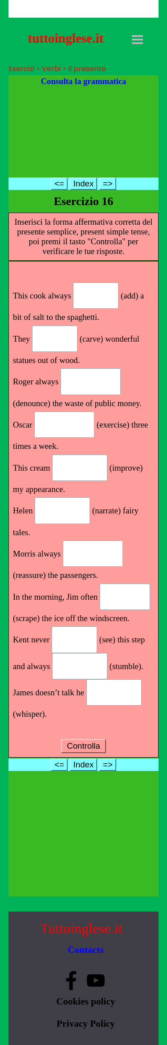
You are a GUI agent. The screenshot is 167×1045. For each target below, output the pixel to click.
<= (59, 183)
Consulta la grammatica (83, 81)
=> (108, 183)
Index (83, 183)
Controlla (83, 745)
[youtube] (96, 980)
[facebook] (71, 980)
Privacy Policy (86, 1023)
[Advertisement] (83, 132)
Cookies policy (85, 1001)
